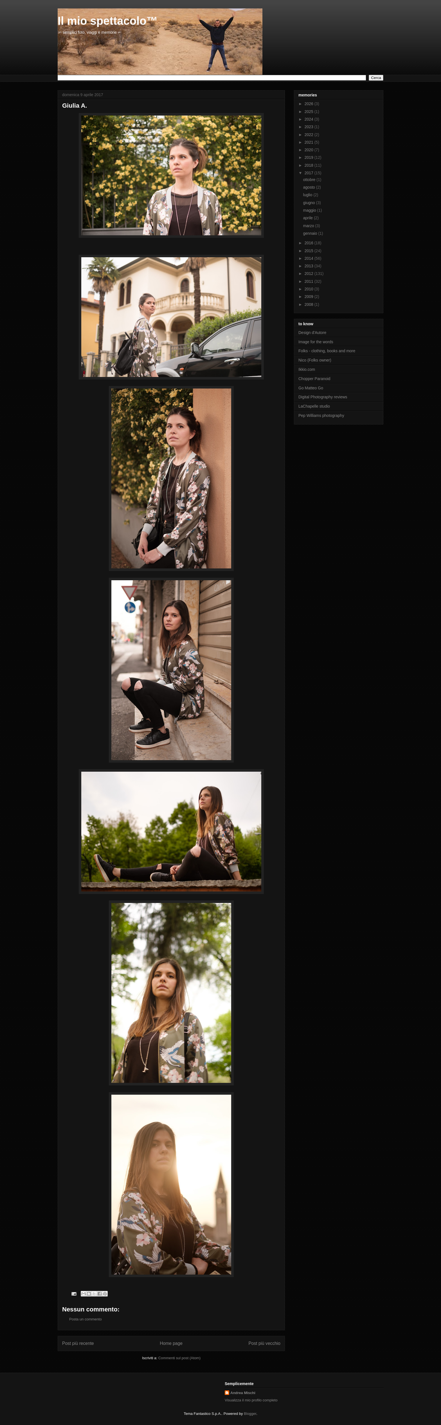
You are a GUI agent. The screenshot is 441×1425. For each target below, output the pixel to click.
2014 (309, 258)
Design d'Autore (312, 332)
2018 (309, 165)
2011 (309, 281)
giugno (309, 202)
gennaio (310, 233)
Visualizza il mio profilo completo (251, 1400)
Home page (171, 1343)
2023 (309, 127)
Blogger (250, 1414)
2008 (309, 304)
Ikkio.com (306, 369)
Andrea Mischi (242, 1393)
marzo (309, 225)
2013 (309, 266)
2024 (309, 119)
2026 (309, 103)
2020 (309, 150)
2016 (309, 243)
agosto (309, 187)
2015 (309, 251)
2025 (309, 111)
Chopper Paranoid (314, 378)
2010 (309, 289)
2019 (309, 157)
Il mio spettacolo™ (108, 21)
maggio (310, 210)
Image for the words (315, 342)
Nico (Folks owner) (314, 360)
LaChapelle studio (314, 406)
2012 (309, 273)
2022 (309, 134)
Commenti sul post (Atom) (179, 1358)
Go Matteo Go (310, 388)
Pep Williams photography (321, 415)
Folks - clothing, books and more (326, 351)
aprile (308, 218)
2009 (309, 296)
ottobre (309, 179)
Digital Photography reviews (322, 397)
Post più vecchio (264, 1343)
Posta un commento (85, 1319)
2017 (309, 173)
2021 (309, 142)
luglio (308, 195)
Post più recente (78, 1343)
